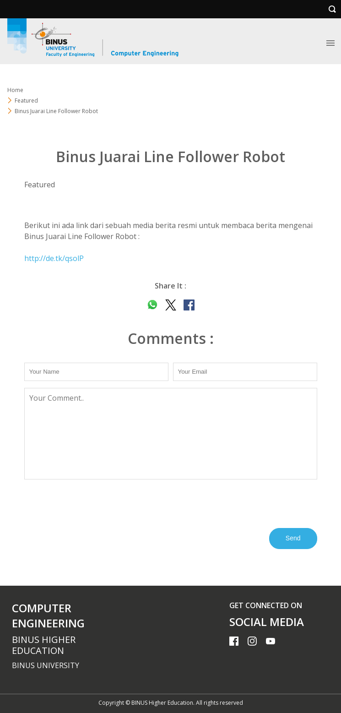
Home (15, 90)
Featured (26, 100)
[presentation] (93, 503)
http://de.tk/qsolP (54, 258)
